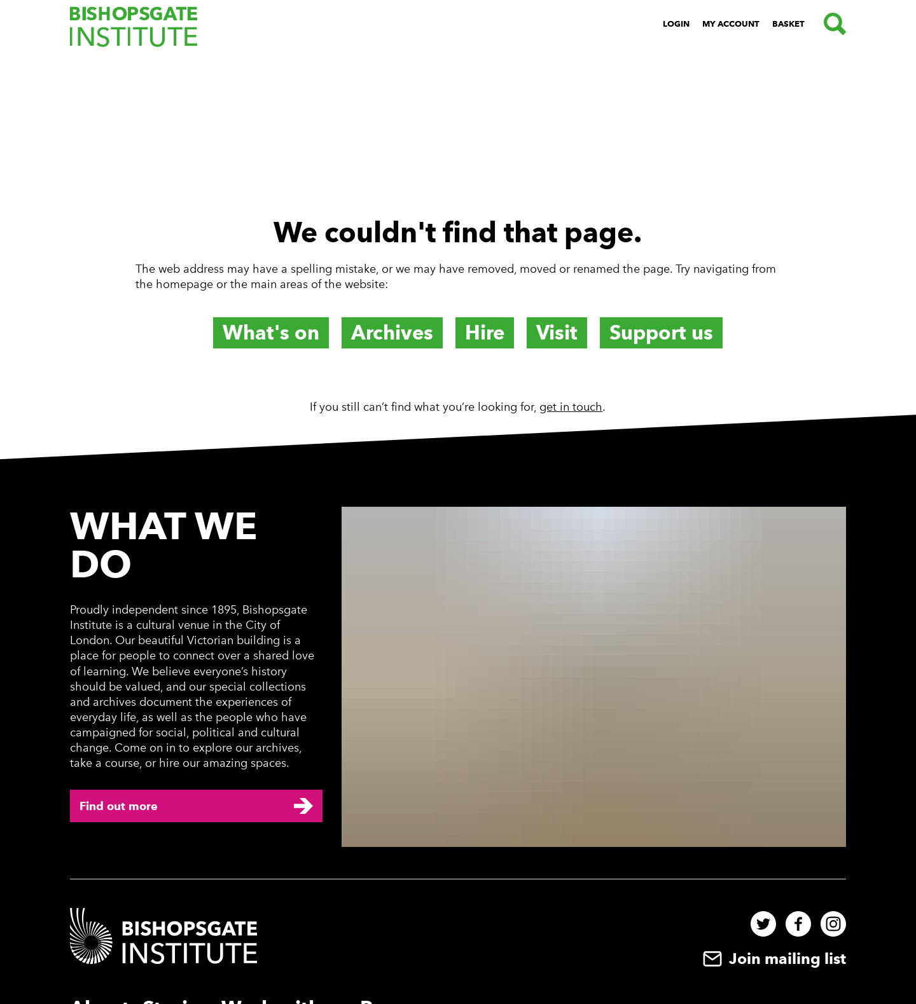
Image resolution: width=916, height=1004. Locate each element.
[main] (458, 240)
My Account (731, 24)
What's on (271, 332)
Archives (392, 332)
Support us (661, 332)
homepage (184, 284)
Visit (557, 332)
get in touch (570, 407)
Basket (788, 24)
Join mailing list (773, 958)
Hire (484, 332)
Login (676, 24)
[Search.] (831, 24)
